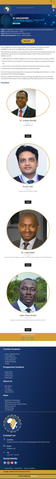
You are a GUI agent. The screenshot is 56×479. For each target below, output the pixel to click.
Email (9, 446)
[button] (53, 10)
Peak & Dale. (33, 476)
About (28, 136)
